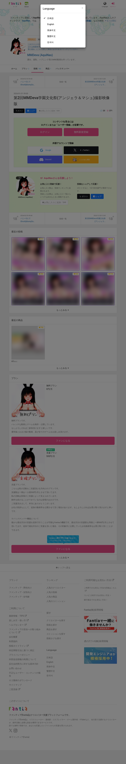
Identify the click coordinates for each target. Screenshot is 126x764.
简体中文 (51, 30)
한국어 (50, 42)
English (50, 24)
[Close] (82, 8)
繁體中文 (51, 36)
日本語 (50, 18)
